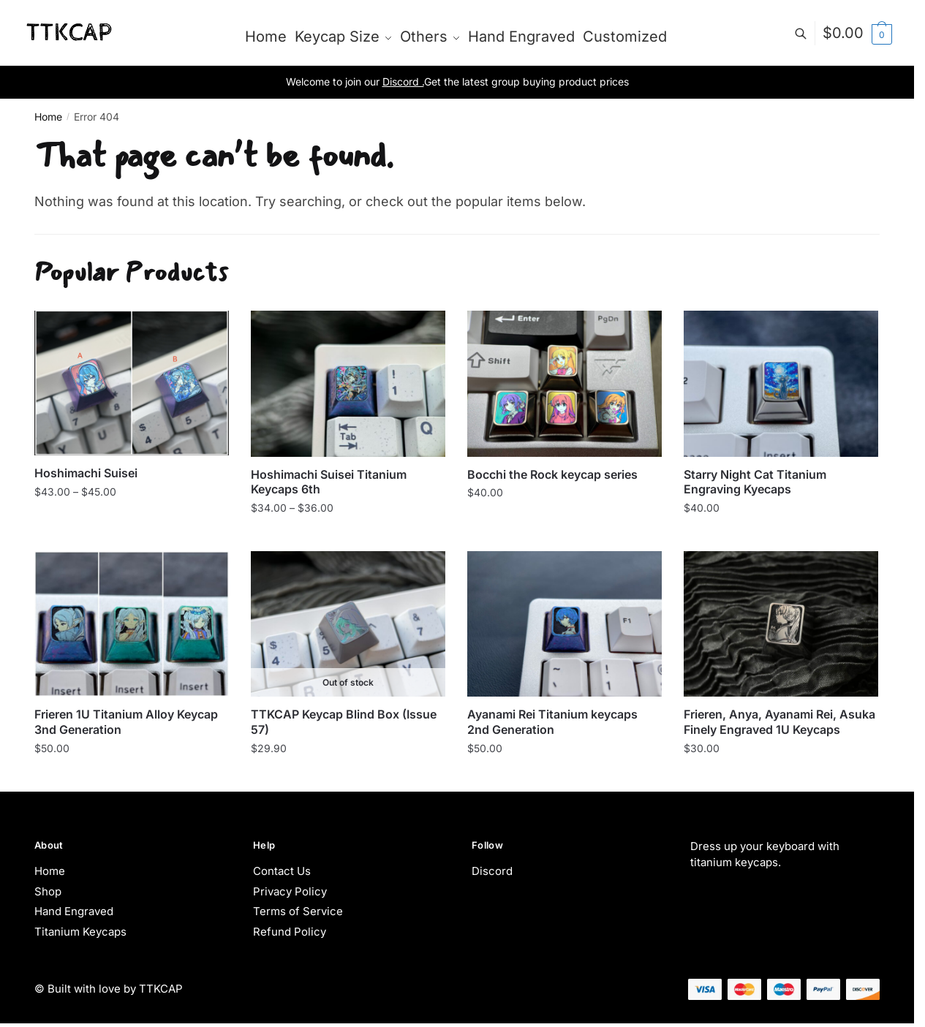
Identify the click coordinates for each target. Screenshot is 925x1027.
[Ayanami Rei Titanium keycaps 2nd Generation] (564, 624)
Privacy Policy (290, 891)
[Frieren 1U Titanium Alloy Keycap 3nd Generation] (131, 624)
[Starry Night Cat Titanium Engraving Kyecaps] (781, 384)
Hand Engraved (73, 911)
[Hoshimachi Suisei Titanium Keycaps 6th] (348, 384)
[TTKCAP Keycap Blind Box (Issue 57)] (348, 624)
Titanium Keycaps (80, 932)
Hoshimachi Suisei (85, 473)
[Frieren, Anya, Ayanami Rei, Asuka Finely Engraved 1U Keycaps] (781, 624)
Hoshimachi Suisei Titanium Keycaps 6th (329, 482)
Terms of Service (298, 911)
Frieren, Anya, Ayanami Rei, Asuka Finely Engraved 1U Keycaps (779, 722)
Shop (47, 891)
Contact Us (282, 871)
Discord (492, 871)
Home (48, 116)
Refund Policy (289, 932)
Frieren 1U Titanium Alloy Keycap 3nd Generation (126, 722)
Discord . (403, 81)
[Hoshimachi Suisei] (131, 383)
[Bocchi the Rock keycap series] (564, 384)
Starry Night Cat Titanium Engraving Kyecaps (755, 482)
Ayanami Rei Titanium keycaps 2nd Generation (552, 722)
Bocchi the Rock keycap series (552, 474)
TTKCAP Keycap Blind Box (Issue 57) (344, 722)
